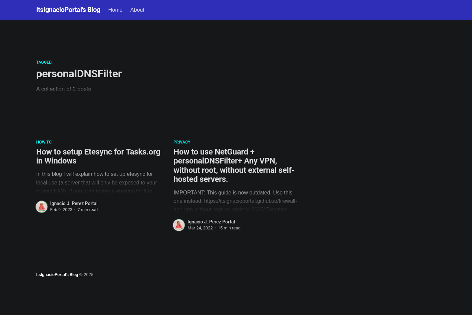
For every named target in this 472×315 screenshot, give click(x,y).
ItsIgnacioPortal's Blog (68, 10)
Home (115, 10)
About (137, 10)
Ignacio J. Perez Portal (74, 203)
